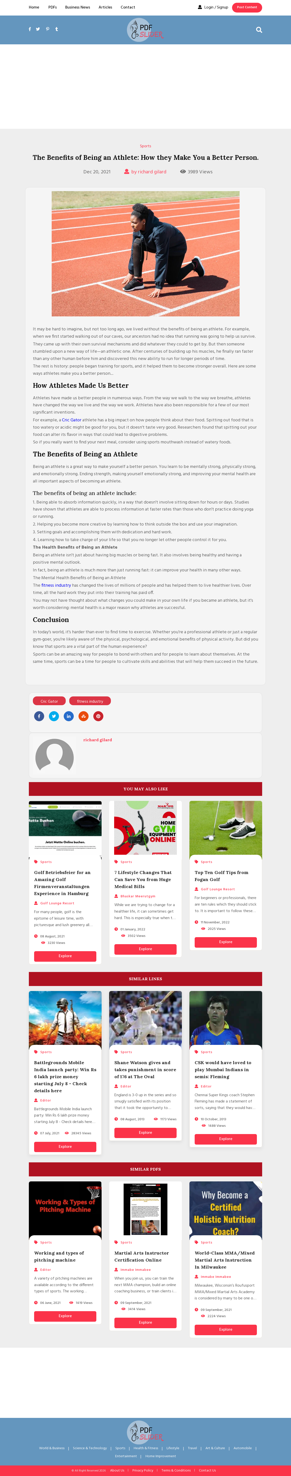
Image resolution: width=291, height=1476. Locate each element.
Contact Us (207, 1470)
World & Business (51, 1448)
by (145, 172)
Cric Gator (71, 420)
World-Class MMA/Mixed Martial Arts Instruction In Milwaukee (225, 1260)
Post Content (247, 7)
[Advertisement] (145, 86)
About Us (117, 1470)
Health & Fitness (146, 1448)
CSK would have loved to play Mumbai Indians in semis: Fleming (223, 1069)
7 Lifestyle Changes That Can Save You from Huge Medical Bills (143, 879)
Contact (128, 7)
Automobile (243, 1448)
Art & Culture (215, 1448)
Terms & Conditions (176, 1470)
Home (34, 7)
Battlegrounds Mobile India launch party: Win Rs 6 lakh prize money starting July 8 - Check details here (65, 1076)
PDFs (52, 7)
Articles (105, 7)
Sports (145, 146)
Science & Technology (90, 1448)
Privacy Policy (142, 1470)
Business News (77, 7)
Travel (192, 1448)
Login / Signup (213, 7)
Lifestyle (173, 1448)
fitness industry (56, 585)
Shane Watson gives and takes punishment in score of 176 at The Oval (145, 1069)
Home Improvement (160, 1456)
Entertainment (126, 1456)
